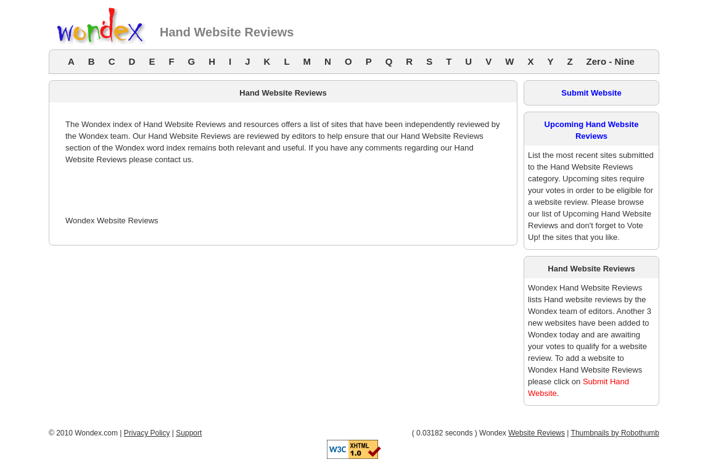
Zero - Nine (611, 61)
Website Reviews (536, 433)
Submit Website (591, 92)
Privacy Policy (147, 433)
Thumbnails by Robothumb (615, 433)
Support (189, 433)
